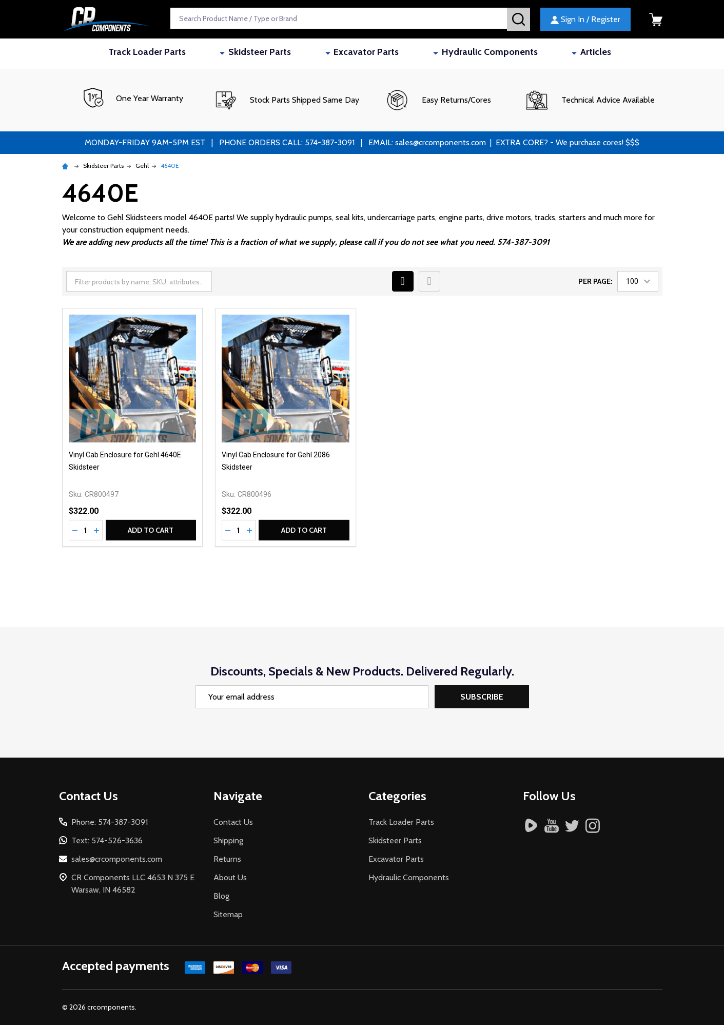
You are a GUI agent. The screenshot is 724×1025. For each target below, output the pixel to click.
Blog (221, 896)
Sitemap (228, 914)
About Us (230, 877)
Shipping (228, 840)
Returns (227, 859)
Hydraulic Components (466, 53)
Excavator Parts (368, 53)
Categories (397, 795)
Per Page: (595, 281)
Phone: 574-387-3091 (109, 822)
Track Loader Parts (202, 53)
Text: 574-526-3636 (107, 840)
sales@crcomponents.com (116, 859)
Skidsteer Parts (288, 53)
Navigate (237, 795)
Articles (545, 53)
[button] (286, 100)
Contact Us (233, 822)
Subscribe (481, 697)
